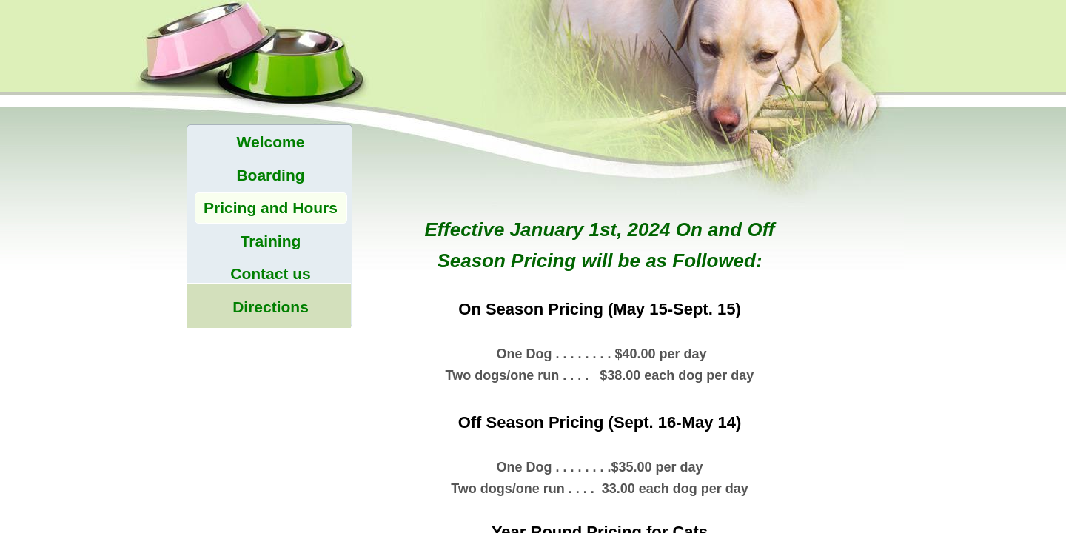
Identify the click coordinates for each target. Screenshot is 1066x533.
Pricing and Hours (271, 207)
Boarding (270, 175)
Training (271, 240)
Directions (270, 306)
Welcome (271, 141)
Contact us (270, 273)
